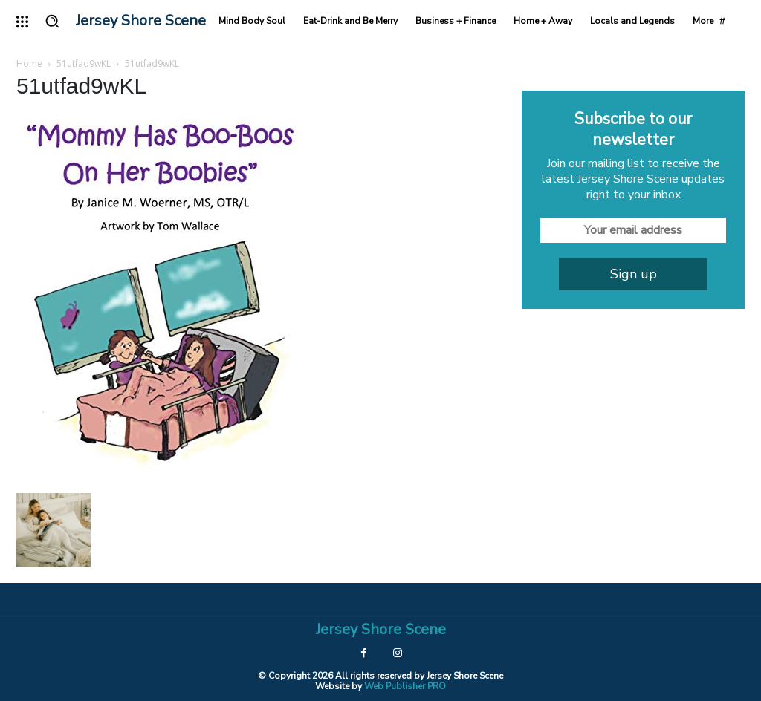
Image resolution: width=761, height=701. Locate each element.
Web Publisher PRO (405, 686)
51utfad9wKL (83, 63)
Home (29, 63)
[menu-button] (22, 21)
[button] (52, 21)
